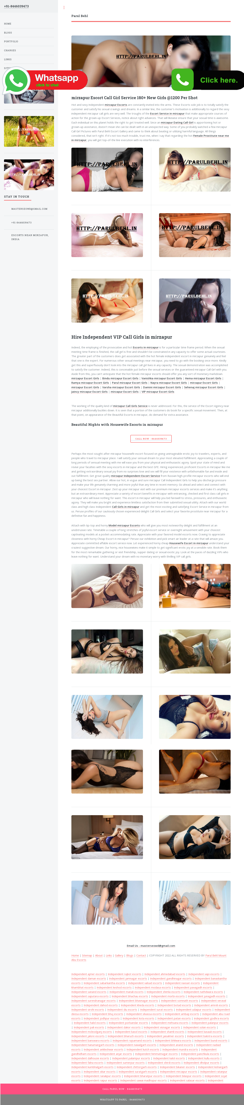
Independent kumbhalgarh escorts (92, 1067)
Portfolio (11, 41)
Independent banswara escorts (90, 1040)
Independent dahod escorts (101, 1005)
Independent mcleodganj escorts (91, 1031)
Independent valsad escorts (145, 983)
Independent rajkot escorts (124, 974)
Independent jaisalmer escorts (165, 1036)
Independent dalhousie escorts (90, 1058)
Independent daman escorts (88, 978)
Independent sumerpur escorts (126, 1062)
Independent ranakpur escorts (102, 1076)
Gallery (119, 955)
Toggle (64, 7)
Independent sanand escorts (88, 992)
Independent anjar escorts (116, 1054)
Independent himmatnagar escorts (156, 1054)
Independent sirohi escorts (87, 1009)
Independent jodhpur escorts (102, 1018)
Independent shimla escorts (163, 992)
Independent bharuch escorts (126, 1036)
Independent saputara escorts (90, 996)
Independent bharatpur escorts (143, 1076)
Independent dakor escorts (124, 1027)
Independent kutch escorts (142, 1049)
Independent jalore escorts (88, 1036)
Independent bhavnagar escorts (138, 1000)
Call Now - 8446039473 (151, 438)
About (99, 955)
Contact (141, 955)
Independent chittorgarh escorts (137, 1067)
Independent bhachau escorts (130, 996)
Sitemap (87, 955)
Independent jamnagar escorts (128, 978)
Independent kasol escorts (131, 1031)
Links (109, 955)
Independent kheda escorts (137, 1005)
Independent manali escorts (126, 992)
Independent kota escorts (138, 1018)
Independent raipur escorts (100, 1080)
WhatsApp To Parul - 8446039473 (122, 1099)
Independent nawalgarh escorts (137, 1045)
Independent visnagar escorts (162, 1027)
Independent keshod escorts (114, 987)
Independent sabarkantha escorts (104, 983)
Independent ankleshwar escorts (103, 1049)
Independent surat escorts (156, 1009)
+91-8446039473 (16, 6)
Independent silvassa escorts (144, 1014)
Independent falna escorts (87, 1062)
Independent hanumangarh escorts (92, 1045)
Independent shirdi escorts (164, 1062)
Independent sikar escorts (100, 1071)
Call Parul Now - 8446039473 (122, 1089)
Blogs (129, 955)
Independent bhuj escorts (107, 1014)
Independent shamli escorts (167, 1031)
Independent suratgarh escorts (138, 1071)
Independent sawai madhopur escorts (143, 1080)
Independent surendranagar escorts (93, 1000)
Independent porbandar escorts (128, 1022)
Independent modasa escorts (153, 987)
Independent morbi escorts (168, 996)
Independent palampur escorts (131, 1058)
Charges (10, 50)
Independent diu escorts (122, 1009)
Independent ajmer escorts (88, 974)
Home (75, 955)
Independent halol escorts (90, 1022)
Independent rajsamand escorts (132, 1040)
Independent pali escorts (89, 1027)
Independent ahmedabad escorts (164, 974)
